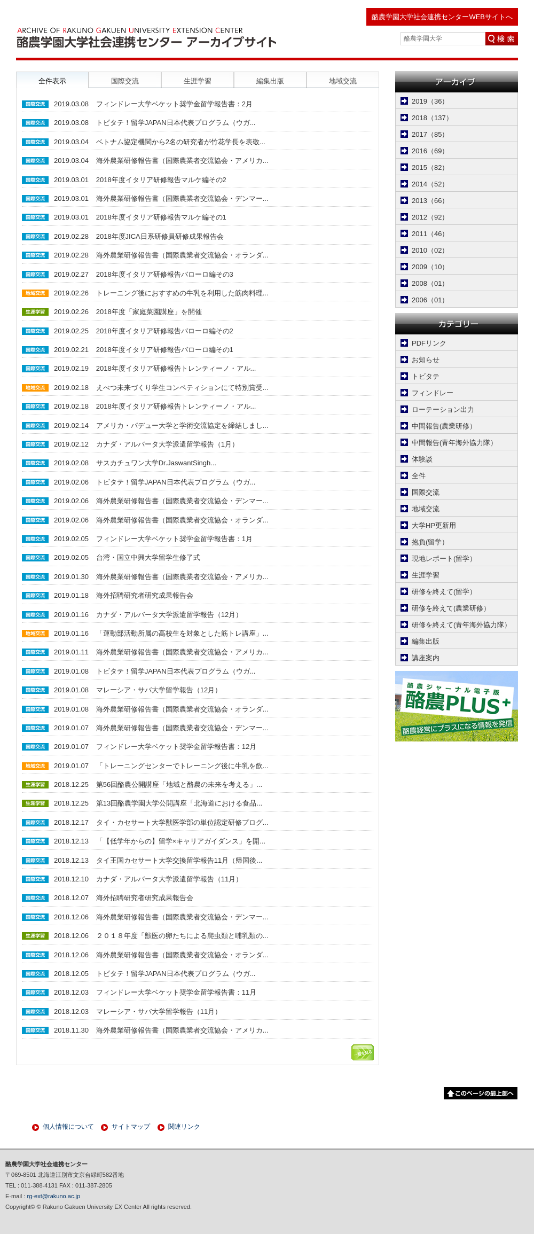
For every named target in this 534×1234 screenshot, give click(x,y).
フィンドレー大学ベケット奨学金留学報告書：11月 (176, 992)
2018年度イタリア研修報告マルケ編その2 (161, 180)
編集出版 (425, 641)
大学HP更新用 (434, 525)
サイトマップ (131, 1126)
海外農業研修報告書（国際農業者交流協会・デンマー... (182, 198)
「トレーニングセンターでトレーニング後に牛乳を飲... (182, 766)
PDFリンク (429, 343)
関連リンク (184, 1126)
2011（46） (430, 234)
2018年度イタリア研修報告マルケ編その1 (161, 217)
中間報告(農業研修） (444, 426)
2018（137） (432, 118)
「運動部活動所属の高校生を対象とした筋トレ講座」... (182, 633)
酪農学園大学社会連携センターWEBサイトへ (442, 17)
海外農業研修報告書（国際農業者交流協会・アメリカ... (182, 161)
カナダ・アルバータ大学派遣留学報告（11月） (169, 879)
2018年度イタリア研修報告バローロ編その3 (164, 274)
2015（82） (430, 167)
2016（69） (430, 151)
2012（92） (430, 217)
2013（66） (430, 201)
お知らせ (425, 360)
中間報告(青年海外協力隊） (454, 443)
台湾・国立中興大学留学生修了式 (148, 557)
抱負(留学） (430, 542)
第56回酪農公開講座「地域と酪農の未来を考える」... (179, 784)
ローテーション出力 (443, 409)
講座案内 (425, 658)
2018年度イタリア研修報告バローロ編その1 (164, 350)
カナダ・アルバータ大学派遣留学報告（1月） (167, 444)
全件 (419, 476)
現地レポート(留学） (444, 558)
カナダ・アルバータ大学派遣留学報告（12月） (169, 615)
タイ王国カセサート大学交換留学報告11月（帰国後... (179, 860)
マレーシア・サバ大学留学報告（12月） (159, 690)
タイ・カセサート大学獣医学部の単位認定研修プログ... (182, 822)
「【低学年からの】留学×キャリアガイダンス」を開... (180, 841)
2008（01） (430, 283)
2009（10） (430, 267)
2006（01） (430, 300)
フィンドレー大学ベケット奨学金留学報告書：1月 (174, 539)
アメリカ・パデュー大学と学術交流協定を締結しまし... (182, 425)
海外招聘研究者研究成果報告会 (144, 595)
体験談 (422, 459)
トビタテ (425, 376)
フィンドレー (432, 393)
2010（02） (430, 250)
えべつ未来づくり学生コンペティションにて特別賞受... (182, 388)
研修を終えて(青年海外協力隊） (461, 625)
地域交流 (425, 509)
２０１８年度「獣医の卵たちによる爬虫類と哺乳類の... (182, 936)
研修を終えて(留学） (444, 592)
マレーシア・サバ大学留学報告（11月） (159, 1011)
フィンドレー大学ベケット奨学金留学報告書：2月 (174, 104)
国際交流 (425, 492)
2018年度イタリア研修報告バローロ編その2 (164, 331)
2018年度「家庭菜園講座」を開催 (149, 312)
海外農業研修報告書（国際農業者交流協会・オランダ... (182, 255)
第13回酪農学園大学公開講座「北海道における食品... (179, 803)
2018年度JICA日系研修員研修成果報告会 (160, 236)
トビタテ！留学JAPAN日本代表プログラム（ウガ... (176, 123)
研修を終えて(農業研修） (451, 608)
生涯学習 (425, 575)
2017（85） (430, 134)
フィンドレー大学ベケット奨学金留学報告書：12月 (176, 747)
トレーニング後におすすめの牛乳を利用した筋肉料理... (182, 293)
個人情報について (68, 1126)
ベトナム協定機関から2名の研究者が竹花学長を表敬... (180, 142)
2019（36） (430, 101)
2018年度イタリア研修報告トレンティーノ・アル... (176, 368)
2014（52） (430, 184)
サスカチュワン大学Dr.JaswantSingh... (156, 463)
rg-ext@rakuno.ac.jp (54, 1196)
